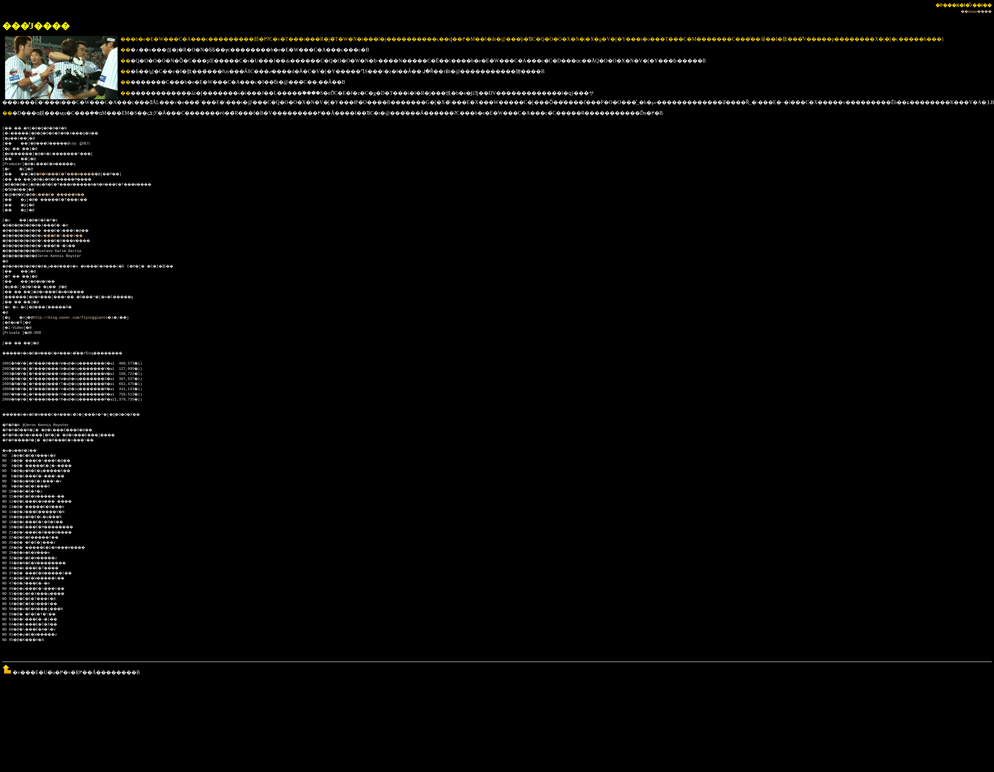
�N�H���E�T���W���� (74, 174)
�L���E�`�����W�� (66, 194)
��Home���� (976, 11)
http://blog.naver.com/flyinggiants (72, 317)
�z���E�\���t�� (68, 235)
